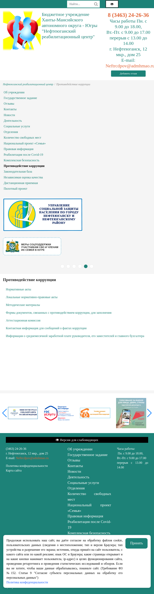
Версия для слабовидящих (77, 440)
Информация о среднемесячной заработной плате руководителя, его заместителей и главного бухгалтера (75, 336)
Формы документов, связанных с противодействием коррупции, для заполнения (58, 312)
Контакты (10, 109)
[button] (149, 413)
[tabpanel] (77, 246)
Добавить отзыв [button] (128, 73)
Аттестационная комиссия (23, 320)
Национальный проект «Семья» (25, 143)
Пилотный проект (15, 188)
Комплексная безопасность (21, 160)
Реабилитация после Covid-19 (23, 154)
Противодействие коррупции (24, 166)
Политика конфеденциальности (27, 582)
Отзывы (9, 103)
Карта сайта (14, 470)
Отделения (11, 132)
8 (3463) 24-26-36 (128, 15)
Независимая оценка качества (23, 177)
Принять (136, 543)
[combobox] (83, 4)
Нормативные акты (18, 289)
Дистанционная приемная (21, 183)
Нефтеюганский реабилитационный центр (28, 84)
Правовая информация (18, 149)
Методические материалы (23, 305)
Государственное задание (20, 98)
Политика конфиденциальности (27, 465)
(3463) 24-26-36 (16, 448)
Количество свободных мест (22, 137)
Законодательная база (18, 171)
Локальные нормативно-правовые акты (32, 297)
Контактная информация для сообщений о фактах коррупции (46, 328)
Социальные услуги (17, 126)
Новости (9, 115)
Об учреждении (14, 92)
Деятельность (13, 120)
